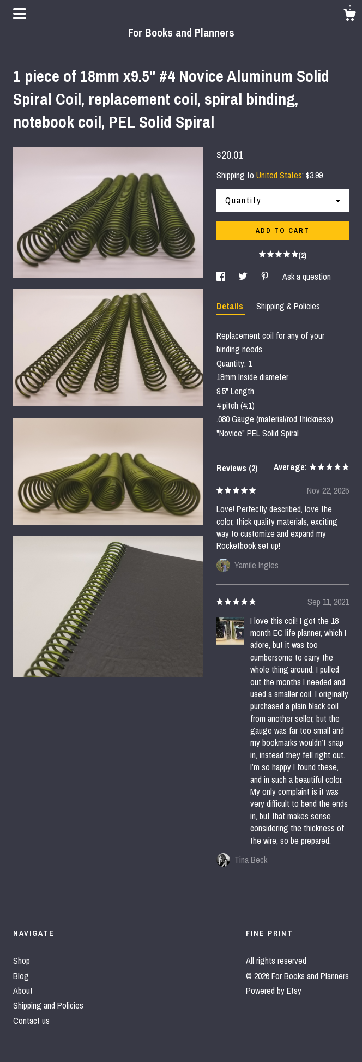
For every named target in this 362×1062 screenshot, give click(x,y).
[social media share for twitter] (244, 277)
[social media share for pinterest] (266, 277)
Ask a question (306, 277)
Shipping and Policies (48, 1005)
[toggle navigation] (19, 13)
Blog (21, 976)
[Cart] (349, 16)
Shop (21, 961)
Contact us (31, 1021)
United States (279, 175)
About (23, 991)
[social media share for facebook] (221, 277)
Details (230, 306)
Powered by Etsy (273, 991)
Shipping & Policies (288, 306)
